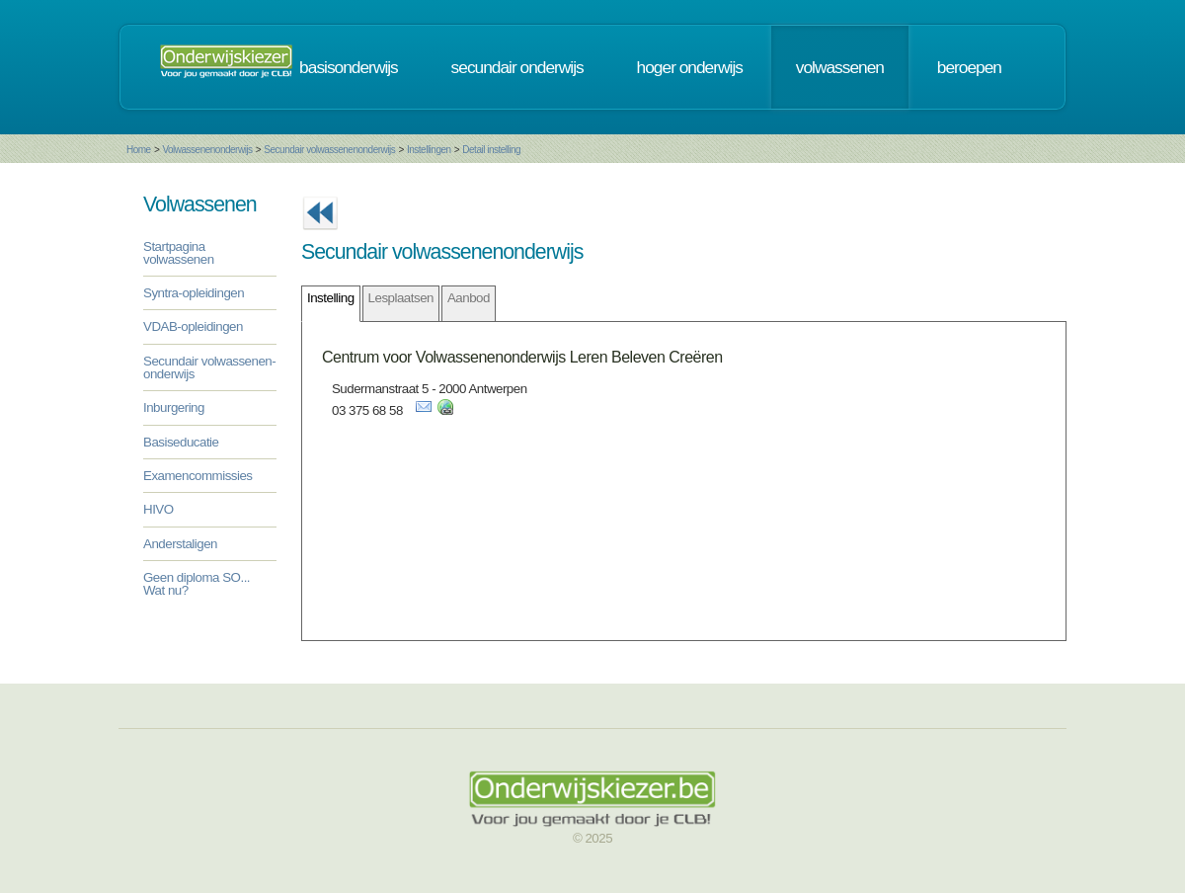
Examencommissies (198, 475)
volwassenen (840, 67)
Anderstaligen (180, 543)
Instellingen (429, 149)
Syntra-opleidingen (193, 292)
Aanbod (468, 297)
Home (138, 149)
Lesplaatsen (401, 297)
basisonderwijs (348, 67)
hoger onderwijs (690, 67)
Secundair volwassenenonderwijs (329, 149)
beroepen (969, 67)
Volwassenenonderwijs (207, 149)
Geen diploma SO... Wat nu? (196, 584)
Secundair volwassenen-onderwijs (209, 367)
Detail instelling (491, 149)
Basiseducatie (180, 442)
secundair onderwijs (517, 67)
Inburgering (173, 407)
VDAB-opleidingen (193, 326)
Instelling (331, 297)
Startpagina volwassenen (178, 253)
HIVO (158, 509)
